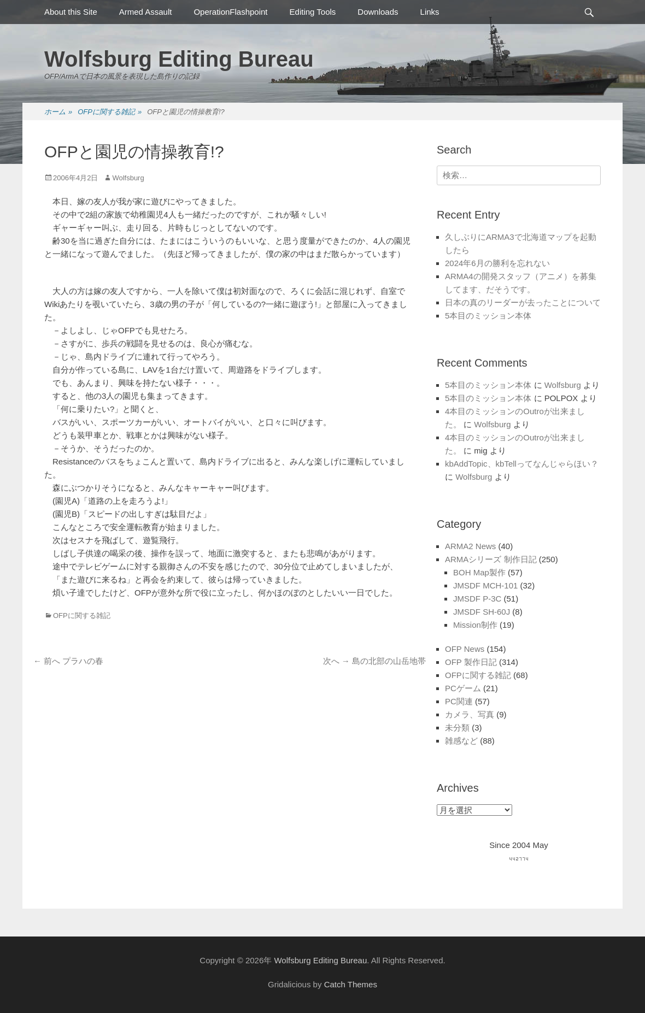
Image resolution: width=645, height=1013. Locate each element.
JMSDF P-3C (477, 598)
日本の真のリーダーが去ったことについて (523, 302)
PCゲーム (463, 688)
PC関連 (459, 701)
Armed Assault (145, 11)
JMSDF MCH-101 (485, 585)
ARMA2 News (470, 546)
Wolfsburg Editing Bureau (179, 59)
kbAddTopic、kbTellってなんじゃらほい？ (522, 463)
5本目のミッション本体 (488, 315)
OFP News (464, 648)
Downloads (377, 11)
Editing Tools (313, 11)
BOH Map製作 (479, 572)
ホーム (58, 112)
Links (429, 11)
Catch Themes (350, 984)
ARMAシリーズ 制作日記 (491, 559)
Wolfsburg (128, 178)
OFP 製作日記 (471, 662)
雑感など (461, 740)
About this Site (70, 11)
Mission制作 (475, 624)
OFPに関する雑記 (110, 112)
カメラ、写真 (469, 714)
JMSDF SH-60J (481, 611)
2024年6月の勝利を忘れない (497, 263)
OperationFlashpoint (230, 11)
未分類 (457, 727)
